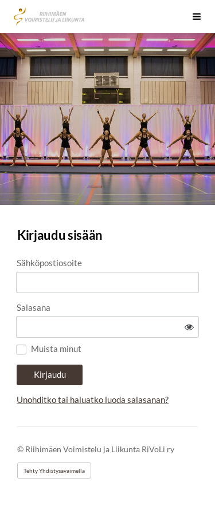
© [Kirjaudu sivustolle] (21, 449)
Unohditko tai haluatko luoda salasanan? (93, 399)
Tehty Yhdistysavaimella (54, 470)
